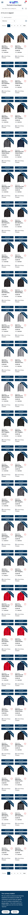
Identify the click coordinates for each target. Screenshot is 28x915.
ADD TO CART (7, 62)
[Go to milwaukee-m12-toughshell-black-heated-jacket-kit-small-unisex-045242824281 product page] (20, 469)
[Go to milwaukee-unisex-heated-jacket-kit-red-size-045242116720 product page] (20, 643)
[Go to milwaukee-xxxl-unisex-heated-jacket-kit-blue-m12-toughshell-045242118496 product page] (20, 155)
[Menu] (2, 2)
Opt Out (15, 912)
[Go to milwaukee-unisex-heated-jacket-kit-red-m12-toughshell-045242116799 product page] (7, 678)
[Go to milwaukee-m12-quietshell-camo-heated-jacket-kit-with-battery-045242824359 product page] (7, 120)
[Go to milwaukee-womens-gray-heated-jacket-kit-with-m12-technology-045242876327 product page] (20, 399)
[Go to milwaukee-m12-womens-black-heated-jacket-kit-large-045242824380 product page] (20, 225)
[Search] (23, 8)
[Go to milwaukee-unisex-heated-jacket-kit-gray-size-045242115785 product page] (7, 574)
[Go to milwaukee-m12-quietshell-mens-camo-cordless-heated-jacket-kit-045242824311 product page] (7, 50)
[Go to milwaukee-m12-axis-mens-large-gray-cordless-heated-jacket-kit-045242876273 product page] (7, 853)
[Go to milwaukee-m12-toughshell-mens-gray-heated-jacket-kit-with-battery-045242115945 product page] (20, 574)
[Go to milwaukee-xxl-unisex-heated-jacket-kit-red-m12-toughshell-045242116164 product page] (7, 608)
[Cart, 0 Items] (25, 2)
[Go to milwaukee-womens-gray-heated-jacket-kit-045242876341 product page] (7, 364)
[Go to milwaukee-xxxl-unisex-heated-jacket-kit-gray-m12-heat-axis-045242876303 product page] (20, 190)
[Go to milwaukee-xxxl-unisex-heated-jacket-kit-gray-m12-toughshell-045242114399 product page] (7, 155)
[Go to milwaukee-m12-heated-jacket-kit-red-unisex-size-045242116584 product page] (20, 608)
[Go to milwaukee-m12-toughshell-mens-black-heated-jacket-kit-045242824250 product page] (20, 120)
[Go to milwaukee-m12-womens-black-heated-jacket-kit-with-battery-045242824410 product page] (7, 295)
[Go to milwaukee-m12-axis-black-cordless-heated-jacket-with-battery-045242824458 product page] (7, 818)
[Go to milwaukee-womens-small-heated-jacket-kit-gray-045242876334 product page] (20, 364)
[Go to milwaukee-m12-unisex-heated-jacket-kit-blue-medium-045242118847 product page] (7, 713)
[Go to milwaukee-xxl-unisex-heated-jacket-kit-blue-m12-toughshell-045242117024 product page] (20, 678)
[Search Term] (12, 8)
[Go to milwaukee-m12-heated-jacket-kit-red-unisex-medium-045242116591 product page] (7, 643)
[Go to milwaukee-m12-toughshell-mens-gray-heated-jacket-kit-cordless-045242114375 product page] (20, 504)
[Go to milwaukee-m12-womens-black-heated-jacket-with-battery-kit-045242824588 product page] (7, 225)
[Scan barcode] (26, 8)
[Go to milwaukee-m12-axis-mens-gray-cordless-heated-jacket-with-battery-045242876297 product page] (20, 818)
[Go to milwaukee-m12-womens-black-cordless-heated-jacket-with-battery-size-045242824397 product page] (7, 260)
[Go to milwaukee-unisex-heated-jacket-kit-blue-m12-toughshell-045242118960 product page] (20, 713)
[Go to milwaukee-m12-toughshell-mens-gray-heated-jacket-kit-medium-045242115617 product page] (20, 539)
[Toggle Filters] (26, 21)
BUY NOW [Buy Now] (7, 135)
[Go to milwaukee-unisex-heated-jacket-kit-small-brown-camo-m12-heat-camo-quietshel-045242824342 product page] (20, 85)
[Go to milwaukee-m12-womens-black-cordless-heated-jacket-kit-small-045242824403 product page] (20, 260)
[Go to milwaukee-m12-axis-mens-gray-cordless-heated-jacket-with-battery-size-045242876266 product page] (20, 853)
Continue (5, 912)
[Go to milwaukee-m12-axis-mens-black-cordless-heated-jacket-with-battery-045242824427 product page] (7, 748)
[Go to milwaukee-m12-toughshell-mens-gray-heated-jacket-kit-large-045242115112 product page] (7, 539)
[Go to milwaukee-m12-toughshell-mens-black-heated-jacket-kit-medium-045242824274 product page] (7, 469)
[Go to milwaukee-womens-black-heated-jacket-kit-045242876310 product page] (20, 295)
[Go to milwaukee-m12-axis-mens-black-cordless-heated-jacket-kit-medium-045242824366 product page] (7, 783)
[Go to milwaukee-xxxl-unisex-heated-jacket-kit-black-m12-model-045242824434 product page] (7, 190)
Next (24, 25)
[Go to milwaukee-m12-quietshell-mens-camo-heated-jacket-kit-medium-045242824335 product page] (7, 85)
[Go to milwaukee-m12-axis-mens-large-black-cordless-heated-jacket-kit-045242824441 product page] (20, 748)
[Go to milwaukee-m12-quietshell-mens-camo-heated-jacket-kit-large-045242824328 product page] (20, 50)
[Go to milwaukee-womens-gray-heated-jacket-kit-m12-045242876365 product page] (7, 399)
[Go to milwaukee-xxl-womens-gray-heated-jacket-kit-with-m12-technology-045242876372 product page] (7, 329)
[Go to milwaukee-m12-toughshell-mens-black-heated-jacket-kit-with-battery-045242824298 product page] (7, 504)
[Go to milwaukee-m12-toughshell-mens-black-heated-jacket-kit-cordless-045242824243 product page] (7, 434)
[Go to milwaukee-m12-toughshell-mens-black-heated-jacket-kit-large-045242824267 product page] (20, 434)
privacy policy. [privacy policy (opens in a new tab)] (5, 903)
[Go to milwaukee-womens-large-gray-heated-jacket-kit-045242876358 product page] (20, 329)
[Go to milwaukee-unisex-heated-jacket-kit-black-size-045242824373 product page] (20, 783)
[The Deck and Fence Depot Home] (14, 2)
